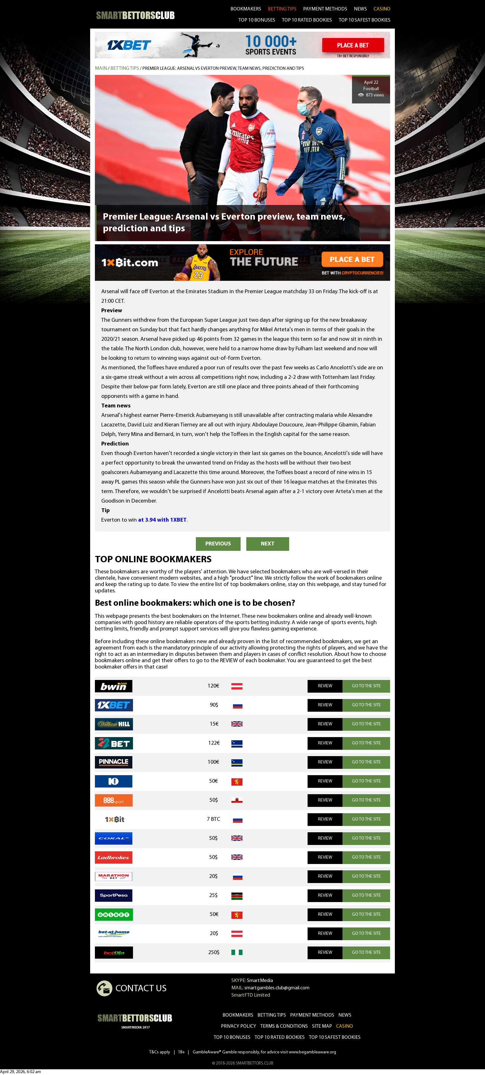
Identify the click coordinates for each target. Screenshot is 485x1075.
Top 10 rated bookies (280, 1037)
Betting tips (124, 68)
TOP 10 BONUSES (256, 20)
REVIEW (325, 686)
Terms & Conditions (284, 1026)
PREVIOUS (218, 544)
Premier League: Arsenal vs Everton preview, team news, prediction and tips (223, 68)
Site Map (322, 1026)
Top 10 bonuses (232, 1037)
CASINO (382, 9)
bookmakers (245, 9)
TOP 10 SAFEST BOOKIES (364, 20)
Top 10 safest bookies (335, 1037)
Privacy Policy (238, 1026)
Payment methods (325, 9)
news (360, 9)
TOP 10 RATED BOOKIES (307, 20)
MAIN (101, 68)
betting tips (282, 9)
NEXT (268, 544)
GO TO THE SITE (366, 686)
